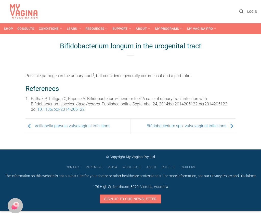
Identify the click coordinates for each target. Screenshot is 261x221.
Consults (25, 29)
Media (113, 167)
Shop (8, 29)
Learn (74, 28)
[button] (241, 12)
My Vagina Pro (201, 28)
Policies (169, 167)
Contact (73, 167)
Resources (96, 28)
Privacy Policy (221, 176)
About (143, 28)
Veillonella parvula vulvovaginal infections (67, 125)
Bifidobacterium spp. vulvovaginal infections (191, 125)
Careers (188, 167)
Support (121, 28)
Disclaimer (248, 176)
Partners (94, 167)
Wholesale (132, 167)
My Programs (168, 28)
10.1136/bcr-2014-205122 (61, 109)
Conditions (50, 28)
